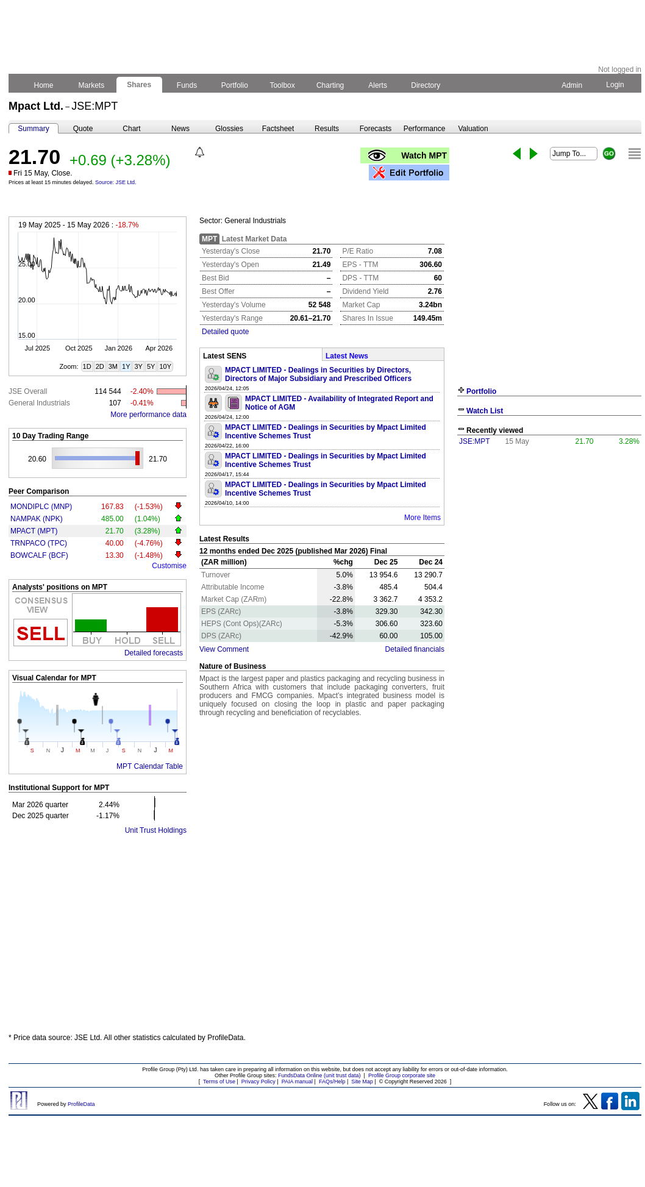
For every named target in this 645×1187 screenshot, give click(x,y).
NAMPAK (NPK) (36, 519)
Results (327, 128)
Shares (139, 84)
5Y (151, 366)
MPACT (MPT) (34, 531)
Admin (572, 85)
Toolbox (282, 85)
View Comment (224, 649)
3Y (138, 366)
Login (615, 84)
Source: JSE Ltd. (116, 182)
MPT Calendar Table (149, 766)
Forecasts (376, 128)
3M (113, 366)
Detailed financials (414, 649)
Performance (425, 128)
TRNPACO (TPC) (38, 543)
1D (87, 366)
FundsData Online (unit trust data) (319, 1075)
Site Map (362, 1081)
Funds (187, 85)
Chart (131, 128)
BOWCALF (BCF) (39, 555)
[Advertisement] (325, 934)
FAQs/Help (332, 1081)
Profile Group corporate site (401, 1075)
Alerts (378, 85)
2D (100, 366)
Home (43, 85)
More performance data (148, 414)
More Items (422, 517)
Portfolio (235, 85)
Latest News (347, 356)
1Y (126, 366)
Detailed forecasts (153, 653)
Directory (426, 85)
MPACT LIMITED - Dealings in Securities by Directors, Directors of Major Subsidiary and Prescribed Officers (318, 374)
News (180, 128)
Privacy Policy (258, 1081)
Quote (83, 128)
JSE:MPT (474, 441)
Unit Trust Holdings (156, 830)
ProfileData (81, 1104)
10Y (165, 366)
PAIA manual (297, 1081)
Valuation (473, 128)
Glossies (229, 128)
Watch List (484, 411)
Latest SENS (224, 356)
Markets (91, 85)
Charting (330, 85)
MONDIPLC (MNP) (41, 506)
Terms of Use (219, 1081)
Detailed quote (225, 331)
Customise (169, 565)
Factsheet (278, 128)
